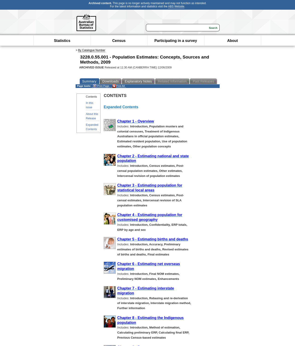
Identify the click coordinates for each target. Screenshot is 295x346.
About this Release (92, 116)
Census (119, 41)
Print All (118, 86)
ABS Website (176, 6)
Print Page (101, 86)
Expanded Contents (92, 127)
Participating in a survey (175, 41)
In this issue (89, 105)
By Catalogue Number (91, 50)
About (232, 41)
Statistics (62, 41)
